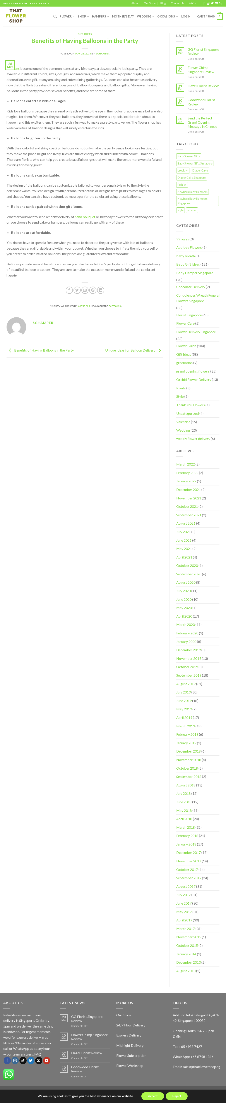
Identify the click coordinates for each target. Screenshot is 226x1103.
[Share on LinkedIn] (100, 290)
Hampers (100, 16)
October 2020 (187, 565)
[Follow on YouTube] (46, 1060)
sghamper (103, 53)
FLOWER (67, 16)
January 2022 (186, 481)
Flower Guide (186, 346)
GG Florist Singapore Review (203, 51)
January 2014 (186, 954)
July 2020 (183, 591)
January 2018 (186, 844)
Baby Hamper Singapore (194, 273)
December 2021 (188, 489)
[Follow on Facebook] (204, 3)
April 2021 (184, 557)
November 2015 (188, 937)
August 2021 (185, 523)
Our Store (150, 3)
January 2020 (186, 641)
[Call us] (220, 3)
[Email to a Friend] (85, 290)
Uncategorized (187, 413)
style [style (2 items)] (180, 210)
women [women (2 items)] (192, 210)
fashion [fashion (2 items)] (182, 184)
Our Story (123, 1015)
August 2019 (185, 684)
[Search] (55, 16)
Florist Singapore (189, 315)
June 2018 (184, 802)
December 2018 (188, 751)
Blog (163, 3)
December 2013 (188, 962)
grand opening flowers (193, 371)
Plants (181, 388)
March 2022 (185, 464)
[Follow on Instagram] (208, 3)
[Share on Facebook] (69, 290)
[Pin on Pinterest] (92, 290)
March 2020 (185, 624)
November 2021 (188, 498)
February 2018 (187, 835)
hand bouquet (85, 217)
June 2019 (184, 701)
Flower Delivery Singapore (196, 332)
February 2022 (187, 473)
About (135, 3)
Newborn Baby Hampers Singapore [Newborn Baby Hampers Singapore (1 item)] (192, 201)
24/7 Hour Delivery (130, 1025)
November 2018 (188, 760)
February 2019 (187, 734)
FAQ (37, 1054)
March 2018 (185, 827)
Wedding (145, 16)
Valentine (183, 422)
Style (180, 396)
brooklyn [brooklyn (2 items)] (183, 170)
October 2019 (187, 667)
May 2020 (184, 608)
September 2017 (188, 878)
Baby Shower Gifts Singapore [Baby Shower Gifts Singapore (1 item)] (195, 163)
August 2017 (185, 886)
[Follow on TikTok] (23, 1060)
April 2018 (184, 819)
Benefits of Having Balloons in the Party (40, 350)
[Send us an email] (216, 3)
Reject (176, 1096)
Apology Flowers (189, 247)
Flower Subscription (131, 1055)
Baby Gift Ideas (188, 264)
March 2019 (185, 726)
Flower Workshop (129, 1065)
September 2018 (188, 776)
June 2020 (184, 599)
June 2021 (184, 540)
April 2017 (184, 920)
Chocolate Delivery (190, 287)
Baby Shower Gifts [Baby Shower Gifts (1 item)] (189, 156)
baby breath (185, 256)
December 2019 (188, 650)
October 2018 (187, 768)
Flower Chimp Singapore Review (201, 69)
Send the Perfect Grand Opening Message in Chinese (202, 122)
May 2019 (184, 709)
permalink (115, 306)
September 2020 (188, 574)
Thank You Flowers (190, 405)
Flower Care (185, 323)
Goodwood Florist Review (201, 102)
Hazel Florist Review (203, 86)
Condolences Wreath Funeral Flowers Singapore (197, 298)
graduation (184, 363)
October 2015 (187, 945)
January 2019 (186, 743)
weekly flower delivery (193, 438)
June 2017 (184, 903)
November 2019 (188, 658)
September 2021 (188, 515)
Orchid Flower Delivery (193, 379)
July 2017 (183, 895)
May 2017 (184, 912)
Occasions (167, 16)
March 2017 (185, 928)
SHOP (83, 16)
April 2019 (184, 717)
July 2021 (183, 532)
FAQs (192, 3)
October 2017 (187, 869)
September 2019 (188, 675)
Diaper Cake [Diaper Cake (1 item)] (200, 170)
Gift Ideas (85, 34)
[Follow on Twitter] (212, 3)
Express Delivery (128, 1035)
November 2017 (188, 861)
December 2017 (188, 852)
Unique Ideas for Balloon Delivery (134, 350)
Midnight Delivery (130, 1045)
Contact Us (177, 3)
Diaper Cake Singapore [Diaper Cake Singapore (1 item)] (192, 177)
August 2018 (185, 785)
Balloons (13, 68)
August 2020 (185, 582)
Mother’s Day (123, 16)
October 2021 (187, 506)
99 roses (182, 239)
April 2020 (184, 616)
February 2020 (187, 633)
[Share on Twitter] (77, 290)
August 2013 (185, 971)
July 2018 (183, 793)
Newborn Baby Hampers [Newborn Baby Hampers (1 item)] (192, 192)
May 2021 (184, 548)
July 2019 (183, 692)
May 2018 (184, 810)
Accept (153, 1096)
